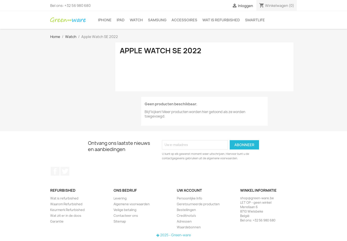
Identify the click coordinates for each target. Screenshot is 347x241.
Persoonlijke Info (189, 198)
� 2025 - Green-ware (173, 235)
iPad (121, 20)
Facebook (55, 171)
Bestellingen (186, 210)
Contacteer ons (126, 215)
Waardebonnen (189, 227)
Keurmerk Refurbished (67, 210)
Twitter (64, 171)
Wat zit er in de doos (65, 215)
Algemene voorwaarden (132, 204)
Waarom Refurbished (66, 204)
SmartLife (255, 20)
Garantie (57, 221)
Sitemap (120, 221)
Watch (136, 20)
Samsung (157, 20)
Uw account (189, 190)
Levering (120, 198)
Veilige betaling (125, 210)
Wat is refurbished (221, 20)
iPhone (105, 20)
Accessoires (184, 20)
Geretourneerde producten (198, 204)
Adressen (184, 221)
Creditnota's (186, 215)
